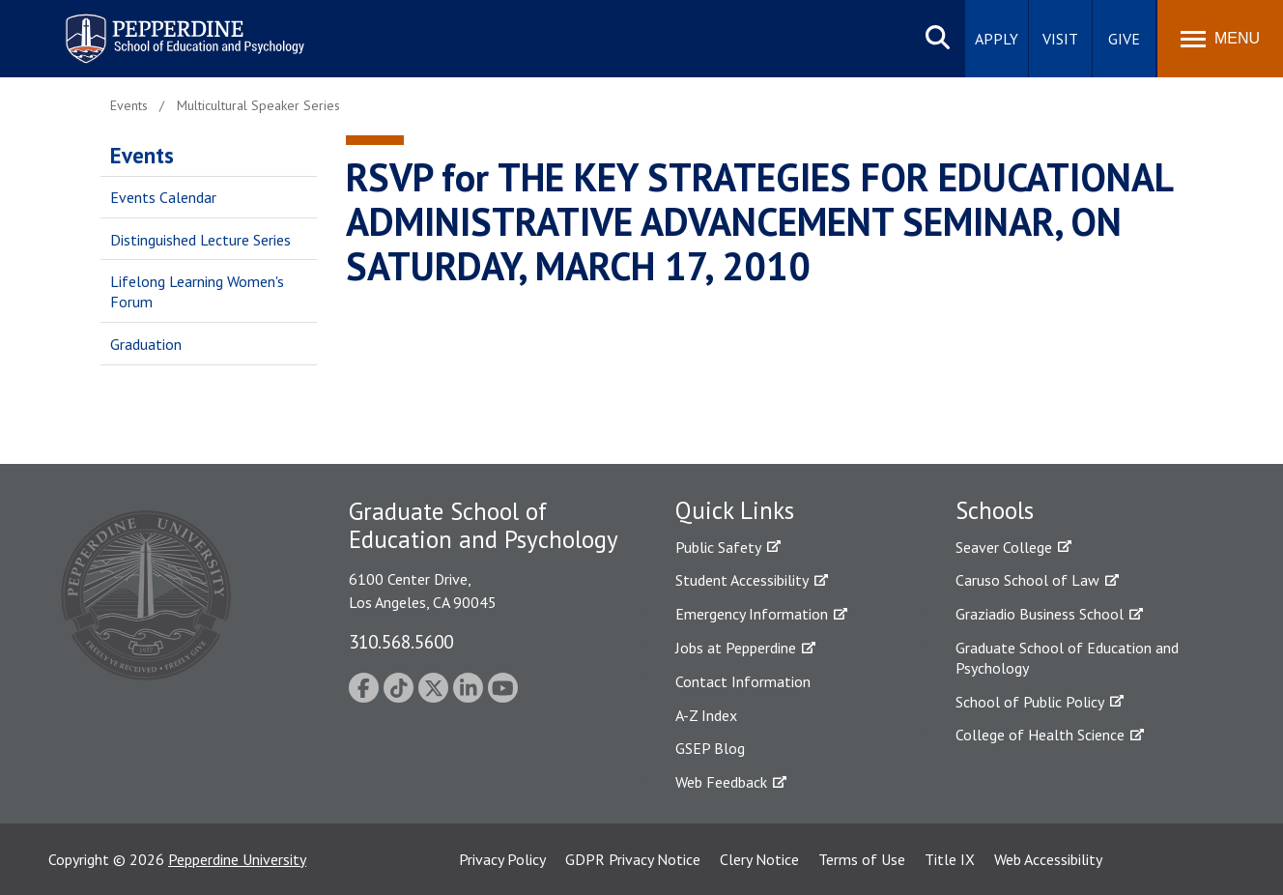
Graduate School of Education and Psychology (1067, 658)
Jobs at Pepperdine (735, 647)
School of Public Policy (1029, 701)
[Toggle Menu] (1220, 38)
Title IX (950, 859)
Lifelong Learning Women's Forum (197, 291)
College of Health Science (1040, 734)
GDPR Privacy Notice (632, 859)
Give (1124, 38)
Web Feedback (721, 782)
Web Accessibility (1048, 859)
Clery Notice (759, 859)
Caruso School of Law (1027, 580)
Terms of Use (861, 859)
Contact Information (743, 681)
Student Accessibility (742, 580)
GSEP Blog (710, 748)
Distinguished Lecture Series (200, 239)
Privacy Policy (502, 859)
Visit (1060, 38)
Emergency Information (751, 613)
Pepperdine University (237, 859)
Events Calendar (163, 197)
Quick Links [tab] (734, 510)
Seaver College (1003, 547)
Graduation (146, 344)
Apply (996, 38)
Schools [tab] (994, 510)
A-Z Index (706, 715)
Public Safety (718, 547)
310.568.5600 (401, 641)
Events (142, 155)
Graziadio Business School (1039, 613)
